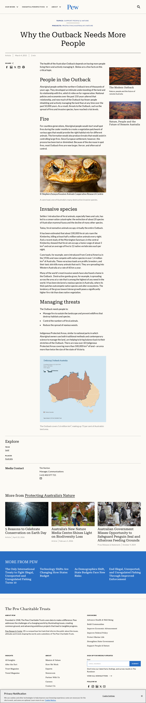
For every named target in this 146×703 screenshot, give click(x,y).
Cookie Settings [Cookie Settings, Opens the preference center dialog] (109, 696)
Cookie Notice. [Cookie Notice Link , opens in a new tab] (50, 700)
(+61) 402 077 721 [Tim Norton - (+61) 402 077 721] (47, 474)
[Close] (142, 696)
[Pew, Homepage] (73, 6)
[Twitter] (101, 686)
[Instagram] (92, 686)
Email (89, 659)
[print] (23, 66)
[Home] (27, 608)
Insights (9, 655)
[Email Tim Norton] (40, 478)
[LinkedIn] (97, 686)
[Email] (108, 663)
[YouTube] (104, 686)
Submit (135, 663)
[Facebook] (88, 686)
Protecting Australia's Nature (50, 495)
